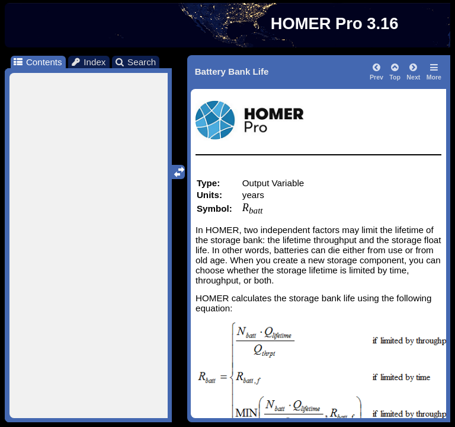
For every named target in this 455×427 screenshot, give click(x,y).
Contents (37, 62)
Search (135, 62)
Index (88, 62)
